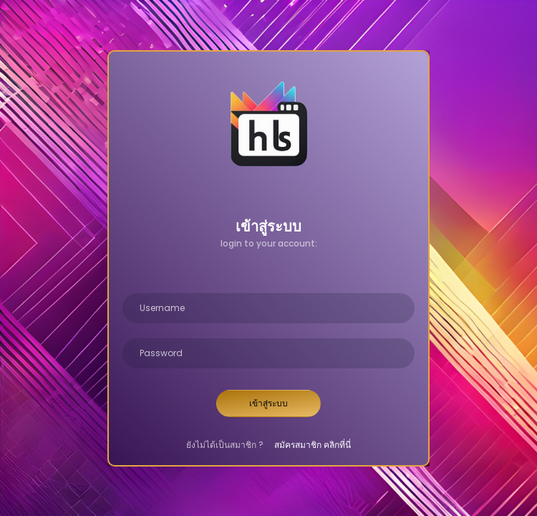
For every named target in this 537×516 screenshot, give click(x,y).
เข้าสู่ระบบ (268, 403)
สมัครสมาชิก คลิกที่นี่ (312, 445)
